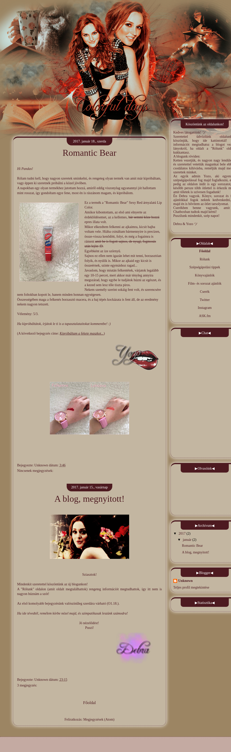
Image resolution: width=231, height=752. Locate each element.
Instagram (205, 308)
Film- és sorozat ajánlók (205, 283)
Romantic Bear (89, 153)
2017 (182, 533)
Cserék (205, 292)
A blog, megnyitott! (90, 499)
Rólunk (205, 259)
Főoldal (89, 702)
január (187, 540)
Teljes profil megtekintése (191, 587)
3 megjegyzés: (27, 685)
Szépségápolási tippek (204, 267)
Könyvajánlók (204, 275)
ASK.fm (204, 316)
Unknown (41, 465)
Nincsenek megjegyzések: (35, 471)
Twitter (205, 300)
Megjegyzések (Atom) (99, 719)
